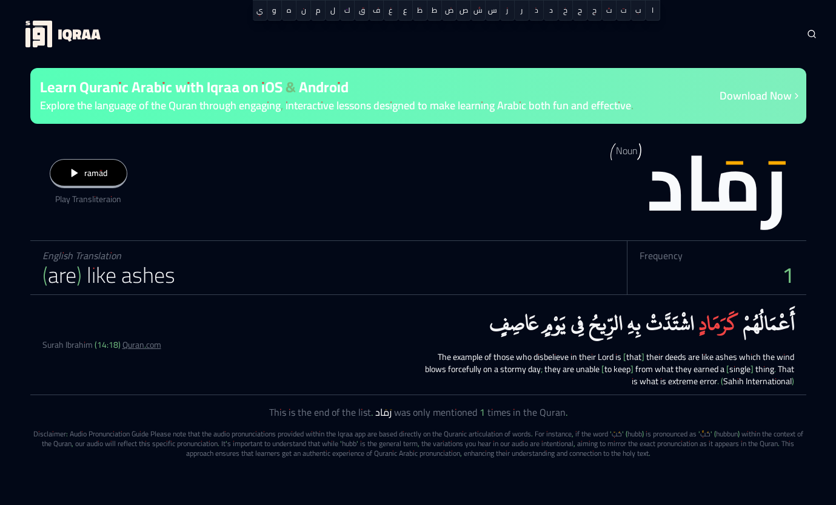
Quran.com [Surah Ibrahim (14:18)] (141, 345)
